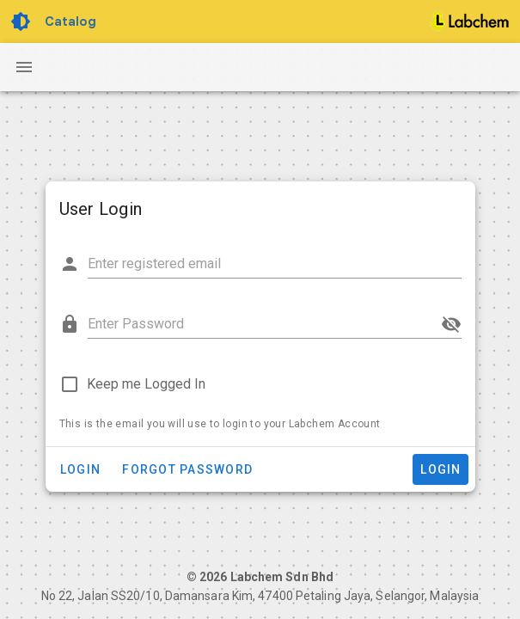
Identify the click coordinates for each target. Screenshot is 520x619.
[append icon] (451, 324)
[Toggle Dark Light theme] (22, 21)
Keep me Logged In (146, 384)
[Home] (470, 21)
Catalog (70, 21)
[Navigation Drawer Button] (24, 67)
